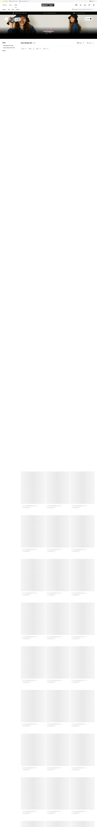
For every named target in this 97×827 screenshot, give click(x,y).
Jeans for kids (13, 587)
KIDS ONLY (38, 612)
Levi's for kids (65, 608)
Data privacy (42, 659)
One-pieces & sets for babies (68, 590)
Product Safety (81, 659)
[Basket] (94, 5)
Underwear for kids (66, 587)
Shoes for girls (13, 594)
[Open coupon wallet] (76, 5)
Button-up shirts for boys (16, 599)
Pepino (12, 612)
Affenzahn (38, 608)
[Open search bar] (72, 9)
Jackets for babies (40, 585)
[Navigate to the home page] (48, 5)
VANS (37, 619)
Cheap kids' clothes (40, 590)
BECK (63, 605)
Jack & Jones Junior (66, 610)
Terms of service (52, 659)
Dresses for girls (40, 592)
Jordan (37, 610)
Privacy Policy (25, 570)
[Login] (80, 5)
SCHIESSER (64, 617)
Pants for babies (66, 592)
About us (14, 659)
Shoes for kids (13, 585)
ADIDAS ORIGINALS (14, 605)
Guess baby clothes (15, 592)
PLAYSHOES (64, 614)
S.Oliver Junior (13, 610)
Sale (31, 48)
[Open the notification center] (85, 5)
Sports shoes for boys (41, 597)
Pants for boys (13, 597)
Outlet (5, 1)
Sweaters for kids (66, 594)
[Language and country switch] (92, 1)
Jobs (24, 659)
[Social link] (12, 635)
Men (10, 5)
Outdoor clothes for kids (67, 597)
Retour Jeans (13, 617)
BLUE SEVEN (39, 605)
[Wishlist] (89, 5)
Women (5, 5)
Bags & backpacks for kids (16, 590)
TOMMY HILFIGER (14, 619)
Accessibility (72, 659)
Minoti (63, 612)
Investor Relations (32, 659)
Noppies (12, 614)
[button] (80, 43)
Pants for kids (39, 587)
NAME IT (38, 614)
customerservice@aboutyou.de (33, 571)
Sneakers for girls (40, 594)
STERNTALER (39, 617)
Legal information (62, 659)
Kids (16, 5)
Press (19, 659)
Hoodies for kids (65, 585)
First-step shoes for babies (42, 599)
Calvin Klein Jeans (14, 608)
